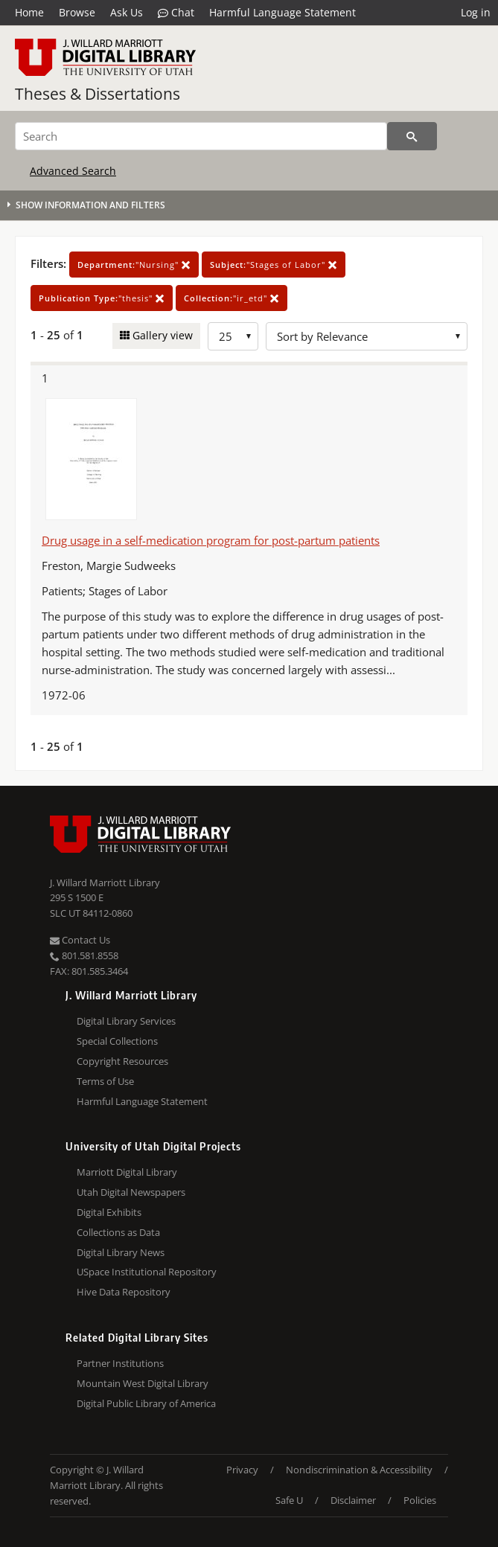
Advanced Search (73, 171)
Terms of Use (105, 1081)
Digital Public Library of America (146, 1403)
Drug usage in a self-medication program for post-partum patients (211, 540)
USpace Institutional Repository (147, 1271)
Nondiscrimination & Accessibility (359, 1469)
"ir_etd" (231, 298)
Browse (77, 12)
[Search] (201, 136)
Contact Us (80, 940)
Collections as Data (118, 1232)
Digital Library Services (126, 1021)
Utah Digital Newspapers (131, 1192)
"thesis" (102, 298)
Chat (176, 12)
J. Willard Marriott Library (105, 882)
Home (29, 12)
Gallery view (161, 335)
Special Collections (117, 1041)
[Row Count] (233, 336)
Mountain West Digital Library (142, 1383)
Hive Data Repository (123, 1291)
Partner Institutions (120, 1363)
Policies (419, 1500)
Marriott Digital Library (127, 1172)
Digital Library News (121, 1252)
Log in (476, 12)
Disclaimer (353, 1500)
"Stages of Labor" (273, 264)
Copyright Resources (122, 1061)
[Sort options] (366, 336)
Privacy (242, 1469)
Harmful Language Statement (282, 12)
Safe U (289, 1500)
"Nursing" (134, 264)
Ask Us (126, 12)
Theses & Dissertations (97, 93)
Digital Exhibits (109, 1212)
